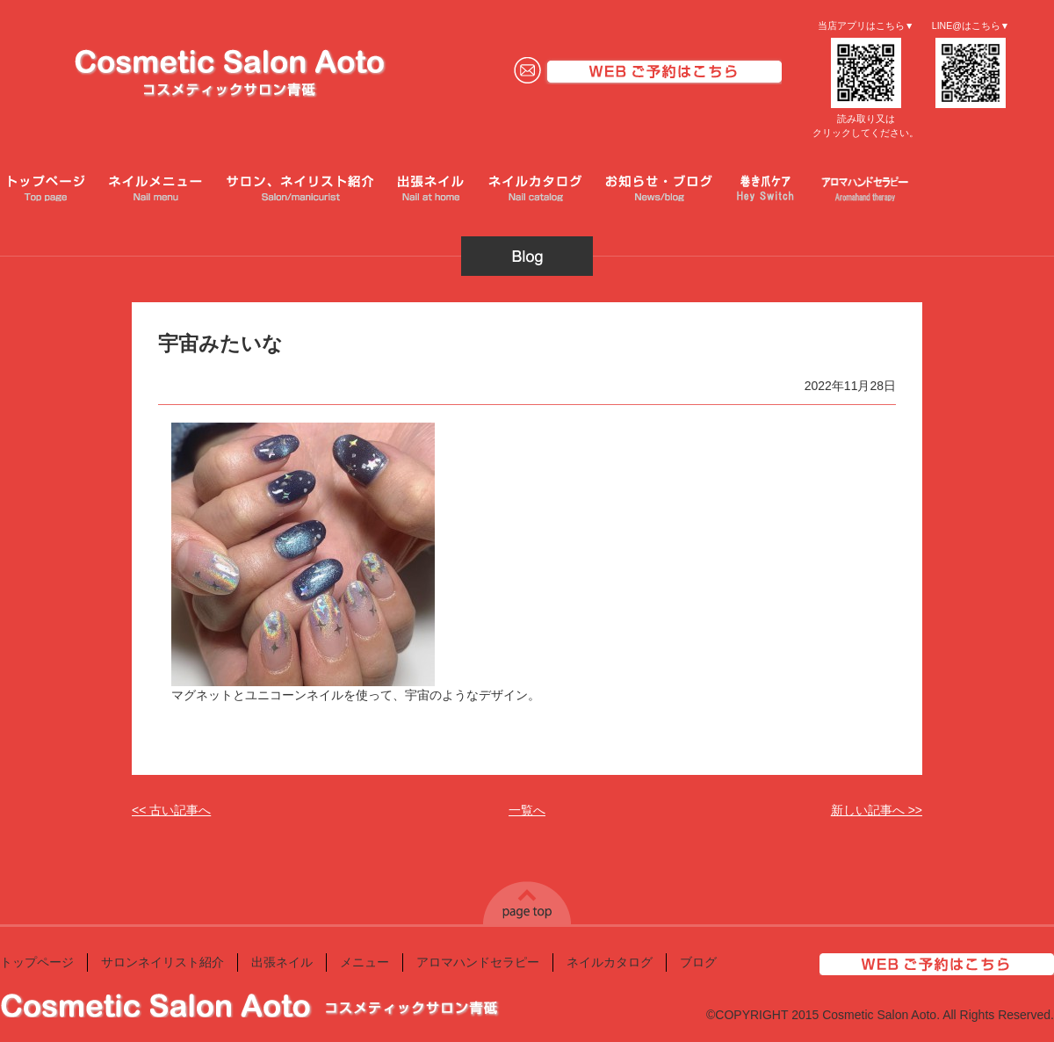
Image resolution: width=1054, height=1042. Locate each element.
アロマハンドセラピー (477, 962)
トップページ (37, 962)
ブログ (698, 962)
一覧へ (527, 810)
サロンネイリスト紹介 (162, 962)
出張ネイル (282, 962)
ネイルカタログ (610, 962)
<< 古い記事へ (171, 810)
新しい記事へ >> (876, 810)
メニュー (364, 962)
